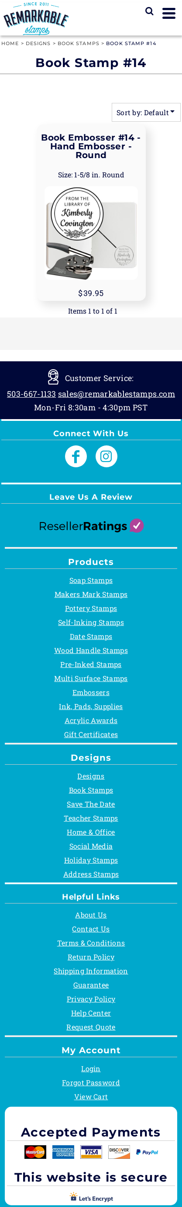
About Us (91, 914)
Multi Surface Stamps (90, 678)
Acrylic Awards (91, 720)
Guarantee (91, 984)
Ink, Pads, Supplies (91, 706)
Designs (38, 43)
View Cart (91, 1096)
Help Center (91, 1012)
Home (10, 43)
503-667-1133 (31, 393)
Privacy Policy (91, 998)
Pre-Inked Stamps (90, 664)
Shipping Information (91, 970)
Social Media (91, 846)
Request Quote (90, 1026)
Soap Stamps (91, 580)
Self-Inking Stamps (91, 622)
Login (91, 1068)
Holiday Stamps (91, 860)
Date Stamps (91, 636)
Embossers (91, 692)
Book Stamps (79, 43)
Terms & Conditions (91, 942)
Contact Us (91, 928)
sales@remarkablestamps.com (116, 393)
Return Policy (91, 956)
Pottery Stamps (91, 608)
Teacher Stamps (91, 817)
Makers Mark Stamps (91, 594)
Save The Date (91, 803)
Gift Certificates (91, 734)
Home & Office (91, 831)
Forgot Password (91, 1082)
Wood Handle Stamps (91, 650)
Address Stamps (91, 874)
